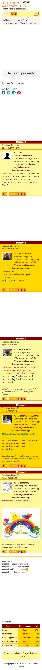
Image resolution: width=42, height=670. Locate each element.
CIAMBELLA (27, 349)
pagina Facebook (21, 167)
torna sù (6, 194)
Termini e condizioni (12, 653)
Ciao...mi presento (9, 641)
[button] (12, 14)
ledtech (25, 645)
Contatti (21, 656)
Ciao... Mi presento (9, 638)
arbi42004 (27, 638)
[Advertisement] (21, 46)
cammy (25, 483)
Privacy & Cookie (30, 653)
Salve (4, 630)
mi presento (7, 634)
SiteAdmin (26, 253)
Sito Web (32, 164)
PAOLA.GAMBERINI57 (23, 155)
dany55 (26, 641)
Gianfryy (26, 630)
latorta (25, 634)
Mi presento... (20, 83)
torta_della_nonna (30, 416)
